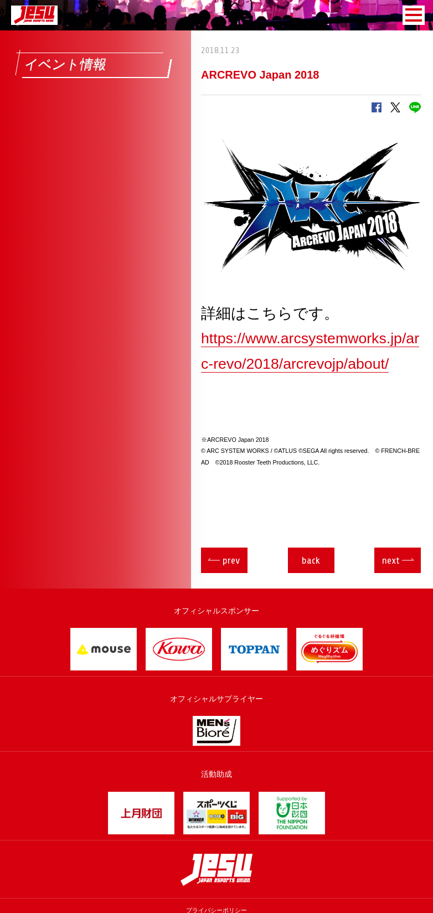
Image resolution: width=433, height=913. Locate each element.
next (391, 560)
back (311, 560)
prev (231, 560)
